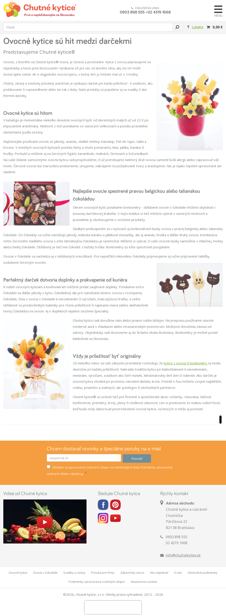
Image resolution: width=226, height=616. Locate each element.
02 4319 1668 (159, 12)
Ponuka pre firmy (102, 573)
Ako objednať (159, 573)
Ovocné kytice (18, 573)
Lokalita (197, 27)
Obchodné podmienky (202, 573)
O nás (178, 573)
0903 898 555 (132, 12)
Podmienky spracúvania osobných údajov (97, 582)
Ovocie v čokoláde (45, 573)
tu (82, 473)
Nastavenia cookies (144, 582)
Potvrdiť (137, 458)
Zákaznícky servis (132, 573)
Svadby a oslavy (74, 573)
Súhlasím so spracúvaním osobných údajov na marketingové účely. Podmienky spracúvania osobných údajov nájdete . (109, 470)
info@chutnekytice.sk (183, 555)
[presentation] (113, 607)
